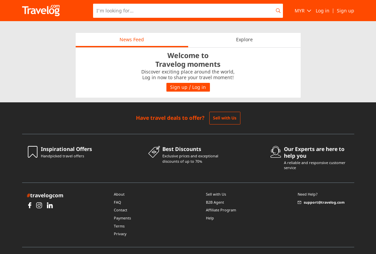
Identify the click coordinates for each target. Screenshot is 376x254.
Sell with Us (224, 106)
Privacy (120, 222)
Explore (244, 27)
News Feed (132, 27)
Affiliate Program (221, 198)
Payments (122, 206)
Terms (119, 214)
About (119, 182)
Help (210, 206)
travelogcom (45, 183)
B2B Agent (215, 190)
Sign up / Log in (188, 75)
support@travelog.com (321, 191)
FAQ (117, 190)
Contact (120, 198)
